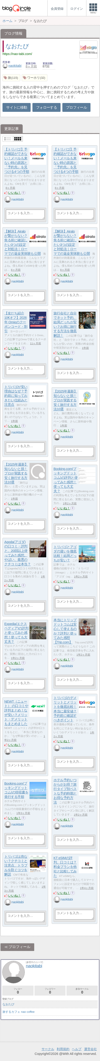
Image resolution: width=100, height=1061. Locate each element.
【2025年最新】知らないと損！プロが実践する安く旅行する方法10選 (65, 400)
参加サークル (82, 991)
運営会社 (90, 1049)
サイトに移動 (16, 107)
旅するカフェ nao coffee (18, 1011)
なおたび (17, 46)
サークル (47, 1049)
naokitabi (12, 65)
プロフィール (76, 107)
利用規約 (63, 1049)
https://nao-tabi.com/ (17, 54)
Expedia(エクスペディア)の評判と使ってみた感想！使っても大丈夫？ (16, 633)
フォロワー (50, 991)
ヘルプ (76, 1049)
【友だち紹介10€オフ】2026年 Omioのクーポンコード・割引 (15, 322)
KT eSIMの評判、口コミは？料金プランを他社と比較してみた (65, 867)
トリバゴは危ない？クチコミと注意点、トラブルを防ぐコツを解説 (15, 865)
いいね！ (14, 192)
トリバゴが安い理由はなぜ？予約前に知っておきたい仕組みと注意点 (15, 396)
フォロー (18, 991)
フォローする (46, 107)
